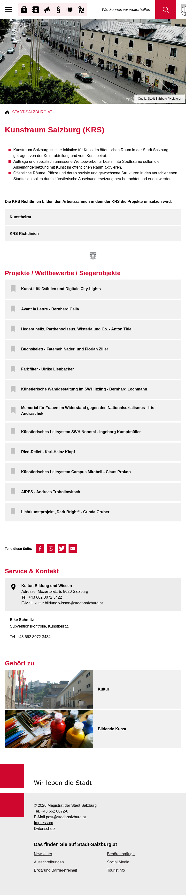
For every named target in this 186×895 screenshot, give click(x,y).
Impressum (43, 823)
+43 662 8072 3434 (33, 637)
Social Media (118, 862)
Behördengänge (121, 854)
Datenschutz (44, 829)
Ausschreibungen (49, 862)
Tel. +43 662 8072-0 (51, 811)
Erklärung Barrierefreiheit (55, 870)
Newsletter (43, 854)
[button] (40, 548)
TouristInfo (116, 870)
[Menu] (10, 9)
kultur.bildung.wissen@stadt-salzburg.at (68, 603)
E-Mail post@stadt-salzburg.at (60, 817)
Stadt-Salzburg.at (32, 112)
